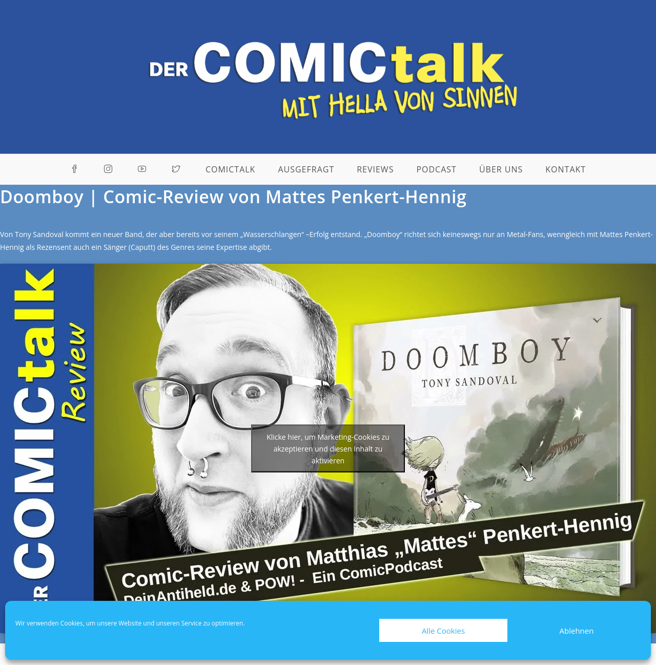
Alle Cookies (443, 630)
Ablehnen (577, 630)
